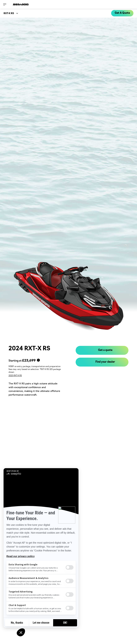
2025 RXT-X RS (15, 376)
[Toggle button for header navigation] (5, 4)
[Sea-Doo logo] (21, 4)
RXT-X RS (9, 13)
